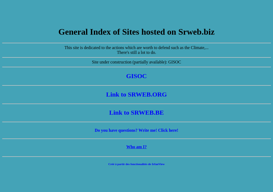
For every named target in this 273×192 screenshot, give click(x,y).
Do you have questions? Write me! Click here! (136, 130)
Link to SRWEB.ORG (136, 94)
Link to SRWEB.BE (136, 112)
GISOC (136, 76)
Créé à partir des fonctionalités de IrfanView (136, 164)
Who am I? (136, 147)
